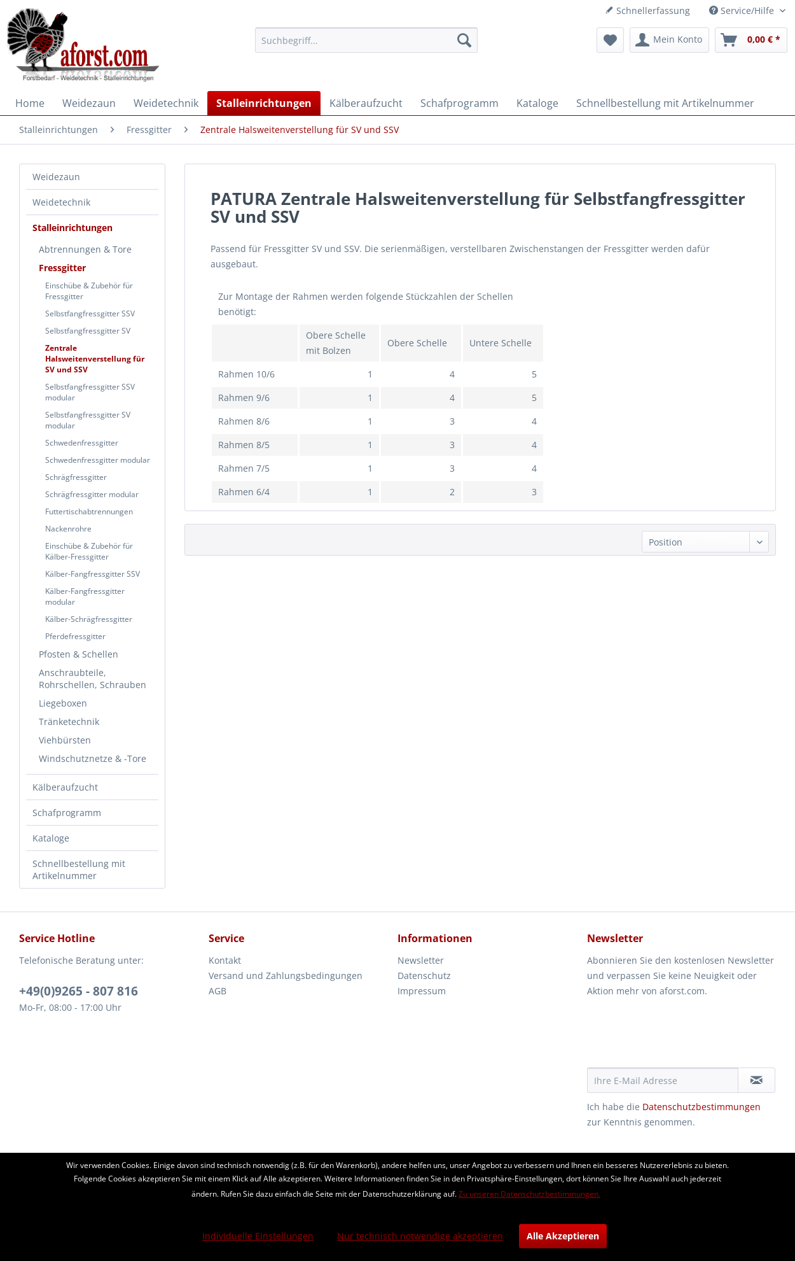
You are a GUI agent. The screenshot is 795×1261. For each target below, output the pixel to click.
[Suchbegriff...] (366, 40)
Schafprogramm (66, 813)
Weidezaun (56, 177)
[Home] (29, 103)
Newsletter (421, 960)
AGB (217, 991)
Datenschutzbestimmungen (701, 1107)
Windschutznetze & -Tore (92, 758)
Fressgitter (62, 268)
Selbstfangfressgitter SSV (90, 313)
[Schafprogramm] (459, 103)
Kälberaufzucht (65, 787)
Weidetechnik (61, 202)
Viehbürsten (65, 740)
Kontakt (225, 960)
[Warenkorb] (751, 40)
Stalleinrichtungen (72, 228)
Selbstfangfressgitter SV (87, 330)
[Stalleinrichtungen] (264, 103)
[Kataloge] (537, 103)
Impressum (422, 991)
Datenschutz (424, 975)
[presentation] (683, 1036)
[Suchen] (464, 40)
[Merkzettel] (610, 40)
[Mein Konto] (669, 40)
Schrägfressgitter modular (92, 494)
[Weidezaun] (89, 103)
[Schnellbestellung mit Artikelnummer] (665, 103)
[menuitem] (366, 40)
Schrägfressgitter (76, 477)
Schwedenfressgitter (81, 442)
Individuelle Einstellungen (258, 1236)
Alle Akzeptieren (563, 1236)
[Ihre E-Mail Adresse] (662, 1080)
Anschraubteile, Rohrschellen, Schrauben (92, 678)
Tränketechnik (69, 721)
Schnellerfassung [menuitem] (647, 10)
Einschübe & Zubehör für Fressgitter (89, 291)
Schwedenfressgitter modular (97, 459)
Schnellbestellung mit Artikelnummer (78, 869)
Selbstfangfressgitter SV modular (87, 420)
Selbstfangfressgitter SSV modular (90, 392)
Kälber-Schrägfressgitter (88, 619)
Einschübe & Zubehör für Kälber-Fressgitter (89, 551)
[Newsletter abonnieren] (757, 1080)
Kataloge (50, 838)
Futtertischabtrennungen (89, 511)
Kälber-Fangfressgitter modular (85, 596)
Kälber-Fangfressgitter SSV (92, 573)
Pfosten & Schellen (78, 654)
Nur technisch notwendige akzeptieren (420, 1236)
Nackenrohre (68, 528)
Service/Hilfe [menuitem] (743, 10)
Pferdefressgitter (75, 636)
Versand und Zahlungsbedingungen (286, 975)
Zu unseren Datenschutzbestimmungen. (529, 1193)
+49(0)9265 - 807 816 (78, 991)
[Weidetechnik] (166, 103)
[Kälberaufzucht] (366, 103)
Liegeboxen (63, 703)
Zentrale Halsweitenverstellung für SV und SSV (94, 358)
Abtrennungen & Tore (85, 249)
